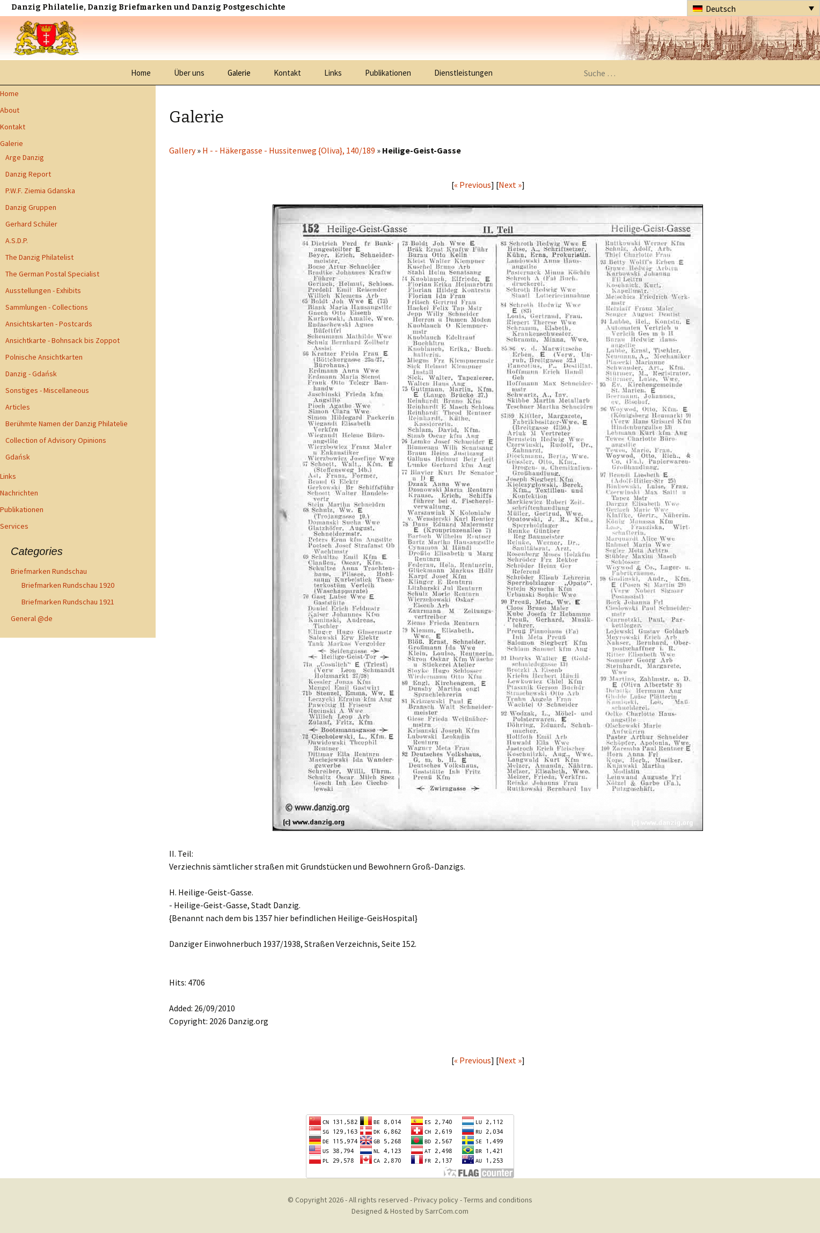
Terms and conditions (498, 1200)
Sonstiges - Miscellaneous (47, 390)
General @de (32, 618)
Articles (17, 407)
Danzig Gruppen (30, 207)
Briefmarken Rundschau (49, 571)
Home (141, 73)
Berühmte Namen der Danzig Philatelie (66, 423)
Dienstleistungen (463, 73)
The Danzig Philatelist (39, 257)
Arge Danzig (24, 157)
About (9, 110)
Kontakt (287, 73)
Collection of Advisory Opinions (55, 440)
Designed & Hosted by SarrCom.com (410, 1211)
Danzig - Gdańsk (31, 373)
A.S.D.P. (16, 240)
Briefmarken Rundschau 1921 (67, 602)
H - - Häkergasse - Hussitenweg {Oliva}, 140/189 (288, 150)
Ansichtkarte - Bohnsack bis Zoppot (62, 340)
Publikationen (388, 73)
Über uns (189, 73)
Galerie (239, 73)
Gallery (182, 150)
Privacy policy (436, 1200)
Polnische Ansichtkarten (44, 357)
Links (333, 73)
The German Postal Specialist (52, 274)
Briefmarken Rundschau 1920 (67, 585)
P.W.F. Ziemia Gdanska (40, 190)
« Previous (472, 184)
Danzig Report (28, 174)
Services (14, 526)
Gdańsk (17, 457)
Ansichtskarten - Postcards (48, 324)
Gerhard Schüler (31, 224)
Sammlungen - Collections (46, 307)
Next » (510, 184)
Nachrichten (19, 493)
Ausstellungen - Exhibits (43, 290)
